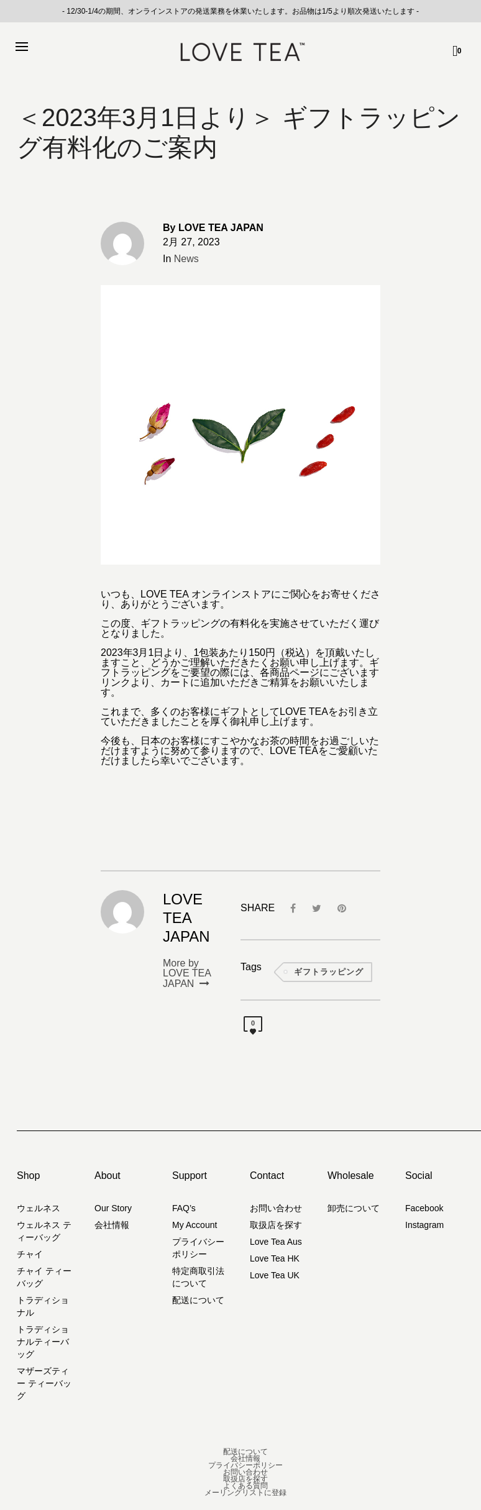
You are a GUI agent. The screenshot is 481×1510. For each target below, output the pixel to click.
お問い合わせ (276, 1208)
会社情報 (111, 1225)
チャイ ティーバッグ (44, 1277)
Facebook (424, 1208)
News (186, 258)
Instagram (424, 1225)
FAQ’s (184, 1208)
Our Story (113, 1208)
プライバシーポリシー (198, 1248)
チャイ (30, 1254)
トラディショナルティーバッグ (43, 1341)
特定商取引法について (198, 1277)
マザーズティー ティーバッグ (44, 1383)
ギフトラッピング (329, 971)
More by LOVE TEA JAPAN (187, 973)
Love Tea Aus (276, 1242)
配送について (198, 1300)
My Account (194, 1225)
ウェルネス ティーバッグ (44, 1231)
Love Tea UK (275, 1275)
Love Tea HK (275, 1258)
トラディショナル (43, 1306)
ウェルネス (38, 1208)
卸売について (354, 1208)
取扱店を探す (276, 1225)
